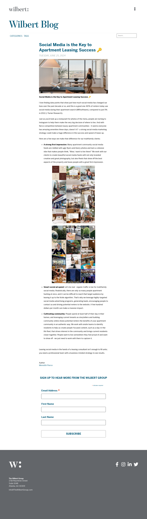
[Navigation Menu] (134, 9)
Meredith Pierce (46, 365)
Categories (16, 36)
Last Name (47, 417)
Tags (26, 36)
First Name (47, 404)
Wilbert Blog (33, 24)
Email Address (50, 390)
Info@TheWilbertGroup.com (21, 490)
